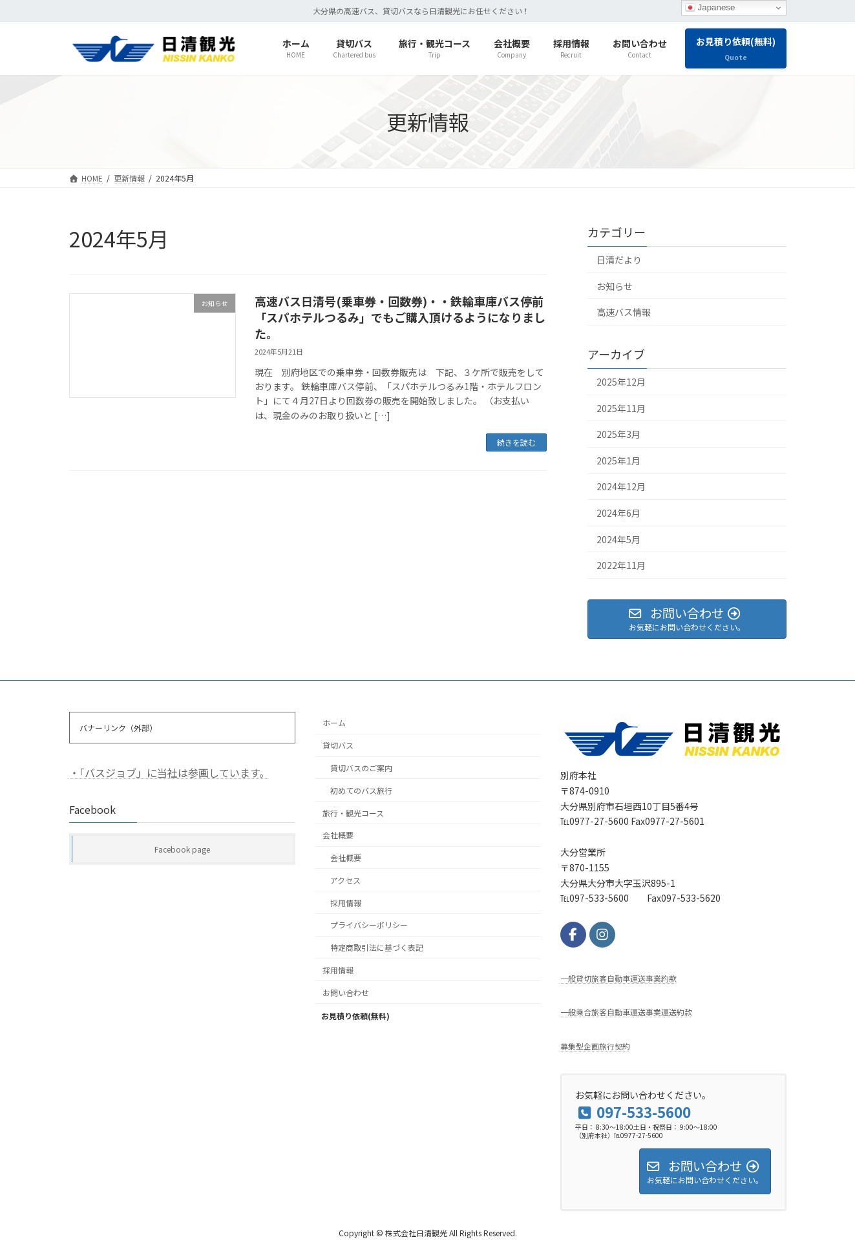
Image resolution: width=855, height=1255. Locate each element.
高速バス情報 (623, 312)
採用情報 (345, 902)
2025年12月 (621, 381)
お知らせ (614, 286)
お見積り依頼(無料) (366, 1014)
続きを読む (516, 442)
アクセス (345, 880)
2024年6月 (618, 512)
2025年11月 (621, 408)
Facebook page (182, 849)
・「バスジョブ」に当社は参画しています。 (169, 772)
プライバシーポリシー (369, 925)
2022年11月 (621, 565)
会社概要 (338, 835)
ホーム (334, 723)
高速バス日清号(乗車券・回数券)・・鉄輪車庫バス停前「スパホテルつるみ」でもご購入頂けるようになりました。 (400, 317)
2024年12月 (621, 487)
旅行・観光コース (353, 812)
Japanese (710, 8)
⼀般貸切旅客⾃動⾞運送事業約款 (618, 978)
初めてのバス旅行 (361, 790)
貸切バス (338, 745)
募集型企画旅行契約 (595, 1046)
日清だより (619, 259)
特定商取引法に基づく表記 (376, 947)
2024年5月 (618, 539)
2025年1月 (618, 460)
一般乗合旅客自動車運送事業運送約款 (626, 1012)
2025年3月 (618, 434)
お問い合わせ (345, 992)
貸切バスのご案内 (361, 767)
